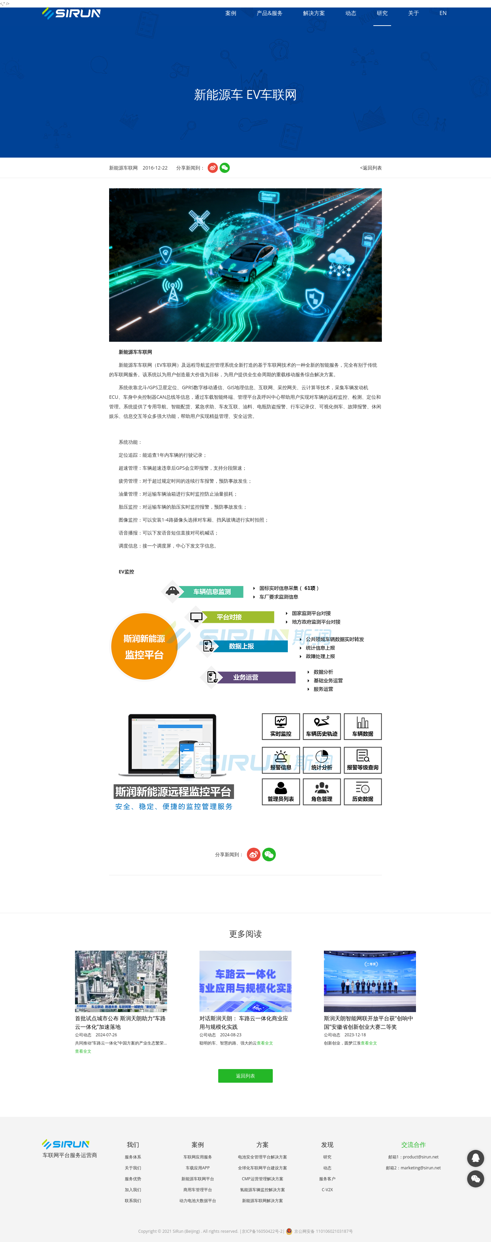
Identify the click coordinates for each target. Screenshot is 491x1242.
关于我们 (133, 1168)
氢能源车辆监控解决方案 (262, 1190)
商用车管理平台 (197, 1190)
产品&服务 (270, 13)
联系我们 (133, 1200)
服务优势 (133, 1179)
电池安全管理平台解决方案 (262, 1157)
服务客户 (327, 1179)
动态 (350, 13)
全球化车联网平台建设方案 (262, 1168)
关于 (413, 13)
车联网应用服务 (197, 1157)
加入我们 (133, 1190)
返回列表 (245, 1075)
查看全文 (83, 1051)
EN (443, 13)
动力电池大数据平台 (197, 1200)
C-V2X (327, 1190)
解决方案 (314, 13)
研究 (382, 13)
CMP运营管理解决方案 (262, 1179)
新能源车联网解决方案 (262, 1200)
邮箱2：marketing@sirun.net (413, 1168)
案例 (230, 13)
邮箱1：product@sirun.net (413, 1157)
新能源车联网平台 (197, 1179)
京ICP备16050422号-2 (262, 1231)
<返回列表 (371, 167)
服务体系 (133, 1157)
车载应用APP (198, 1168)
